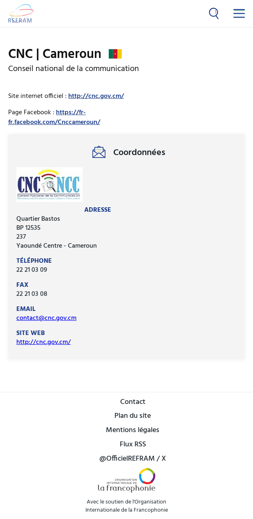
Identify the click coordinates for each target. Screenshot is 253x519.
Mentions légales (132, 431)
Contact (133, 402)
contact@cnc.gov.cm (46, 318)
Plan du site (132, 416)
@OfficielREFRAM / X (132, 459)
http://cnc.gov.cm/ (96, 96)
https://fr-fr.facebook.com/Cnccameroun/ (54, 117)
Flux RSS (133, 445)
